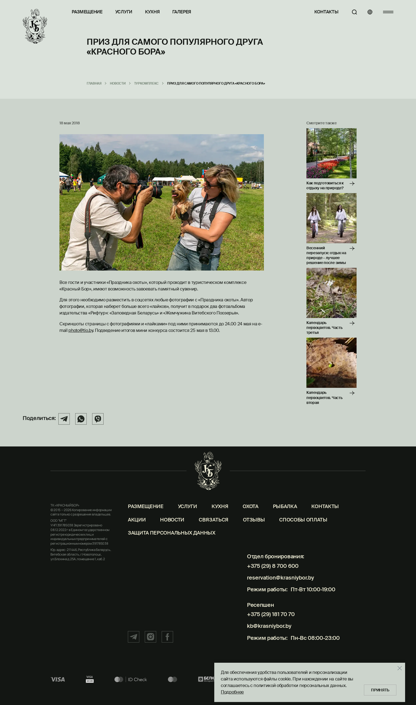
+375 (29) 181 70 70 (268, 622)
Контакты (321, 12)
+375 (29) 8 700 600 (270, 579)
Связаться (213, 533)
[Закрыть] (396, 666)
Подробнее (229, 691)
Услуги (123, 12)
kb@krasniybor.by (267, 632)
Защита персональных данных (171, 547)
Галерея (181, 12)
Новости (172, 533)
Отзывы (254, 533)
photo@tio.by (80, 330)
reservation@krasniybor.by (279, 588)
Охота (250, 520)
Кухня (152, 12)
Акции (137, 533)
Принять (379, 688)
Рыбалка (285, 520)
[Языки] (367, 12)
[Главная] (35, 26)
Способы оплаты (303, 533)
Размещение (87, 12)
